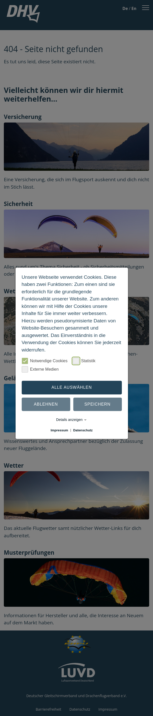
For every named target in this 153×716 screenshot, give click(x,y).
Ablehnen (46, 404)
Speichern (97, 404)
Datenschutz (83, 430)
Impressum (59, 430)
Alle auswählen (71, 387)
